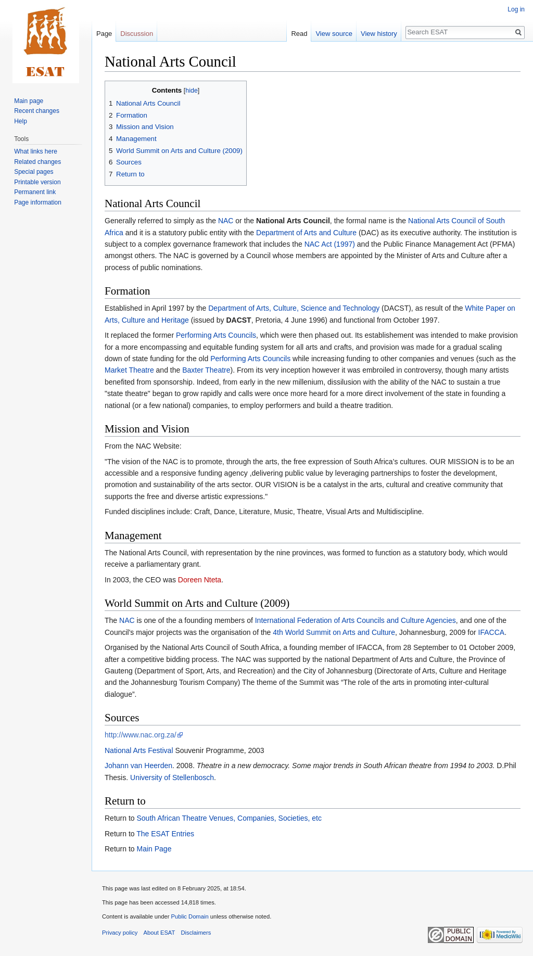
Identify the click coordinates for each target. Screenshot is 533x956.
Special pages (33, 171)
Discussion (136, 33)
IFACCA (491, 632)
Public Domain (189, 916)
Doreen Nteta (199, 580)
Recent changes (36, 110)
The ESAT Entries (165, 834)
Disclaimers (196, 932)
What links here (35, 151)
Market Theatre (129, 370)
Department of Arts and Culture (306, 232)
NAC (226, 220)
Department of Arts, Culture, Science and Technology (293, 308)
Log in (516, 9)
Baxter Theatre (206, 370)
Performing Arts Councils (216, 335)
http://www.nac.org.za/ (140, 735)
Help (20, 121)
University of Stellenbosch (172, 777)
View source (333, 33)
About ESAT (159, 932)
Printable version (37, 182)
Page (104, 33)
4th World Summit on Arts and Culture (334, 632)
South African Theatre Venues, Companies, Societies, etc (228, 818)
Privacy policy (119, 932)
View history (379, 33)
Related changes (37, 161)
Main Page (153, 849)
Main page (28, 101)
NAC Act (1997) (329, 244)
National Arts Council (293, 220)
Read (299, 33)
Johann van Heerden (138, 765)
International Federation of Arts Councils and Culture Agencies (355, 620)
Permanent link (35, 192)
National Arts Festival (139, 750)
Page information (37, 202)
